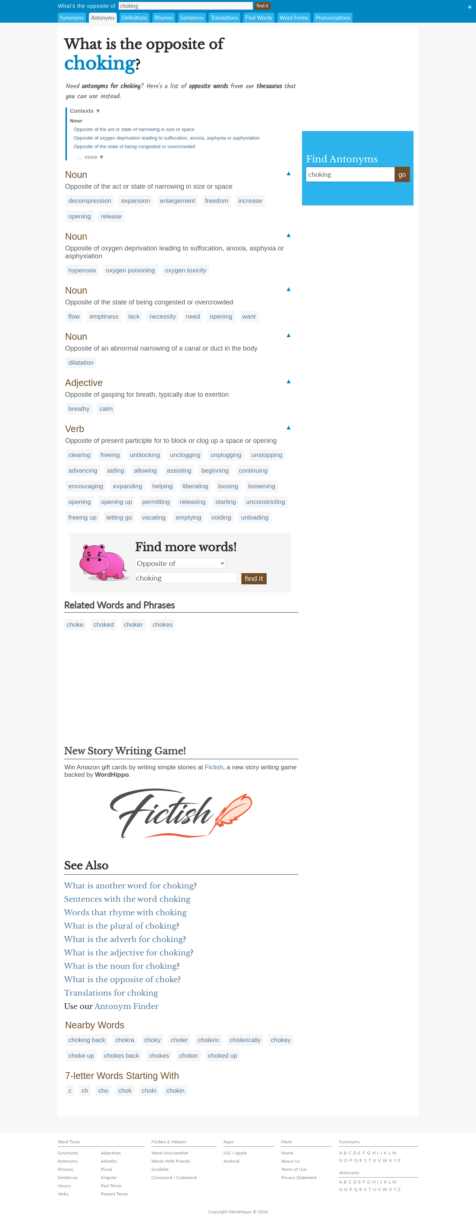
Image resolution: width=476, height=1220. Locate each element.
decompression (89, 200)
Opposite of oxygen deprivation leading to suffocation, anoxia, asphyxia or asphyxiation (167, 138)
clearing (79, 455)
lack (133, 316)
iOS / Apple (235, 1153)
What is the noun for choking (120, 966)
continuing (253, 470)
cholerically (245, 1040)
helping (162, 486)
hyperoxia (82, 270)
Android (231, 1161)
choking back (86, 1040)
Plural (106, 1169)
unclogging (185, 455)
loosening (261, 486)
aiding (115, 470)
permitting (156, 501)
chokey (281, 1040)
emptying (188, 517)
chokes (162, 624)
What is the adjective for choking (127, 952)
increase (250, 200)
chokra (124, 1040)
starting (225, 501)
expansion (135, 200)
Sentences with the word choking (127, 899)
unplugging (225, 455)
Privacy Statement (298, 1177)
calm (106, 408)
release (111, 216)
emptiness (104, 316)
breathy (79, 408)
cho (103, 1090)
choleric (209, 1040)
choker (133, 624)
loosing (228, 486)
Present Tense (114, 1194)
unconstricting (265, 501)
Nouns (64, 1185)
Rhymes (164, 18)
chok (125, 1090)
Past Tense (111, 1185)
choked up (222, 1055)
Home (287, 1153)
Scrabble (159, 1169)
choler (179, 1040)
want (249, 316)
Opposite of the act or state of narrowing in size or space (134, 129)
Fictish (214, 767)
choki (149, 1090)
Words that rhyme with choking (125, 912)
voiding (221, 517)
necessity (162, 316)
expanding (127, 486)
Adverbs (109, 1161)
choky (152, 1040)
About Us (290, 1161)
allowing (145, 470)
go (402, 174)
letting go (119, 517)
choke (75, 624)
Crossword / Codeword (174, 1177)
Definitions (134, 18)
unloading (254, 517)
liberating (195, 486)
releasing (193, 501)
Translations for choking (111, 993)
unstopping (266, 455)
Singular (109, 1177)
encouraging (85, 486)
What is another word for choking (129, 885)
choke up (81, 1055)
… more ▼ (90, 157)
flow (74, 316)
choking (186, 577)
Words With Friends (170, 1161)
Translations (224, 18)
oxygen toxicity (186, 270)
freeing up (82, 517)
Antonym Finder (126, 1006)
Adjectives (111, 1153)
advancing (82, 470)
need (193, 316)
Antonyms (103, 18)
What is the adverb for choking (123, 939)
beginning (215, 470)
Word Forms (294, 18)
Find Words (258, 18)
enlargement (177, 200)
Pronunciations (333, 18)
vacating (153, 517)
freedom (216, 200)
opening (79, 216)
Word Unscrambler (169, 1153)
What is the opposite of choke (121, 979)
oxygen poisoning (130, 270)
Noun (76, 121)
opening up (116, 501)
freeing (110, 455)
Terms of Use (293, 1169)
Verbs (63, 1194)
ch (84, 1090)
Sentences (192, 18)
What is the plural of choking (120, 926)
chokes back (121, 1055)
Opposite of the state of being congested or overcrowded (134, 146)
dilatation (81, 362)
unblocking (145, 455)
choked (103, 624)
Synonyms (72, 18)
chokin (175, 1090)
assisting (179, 470)
